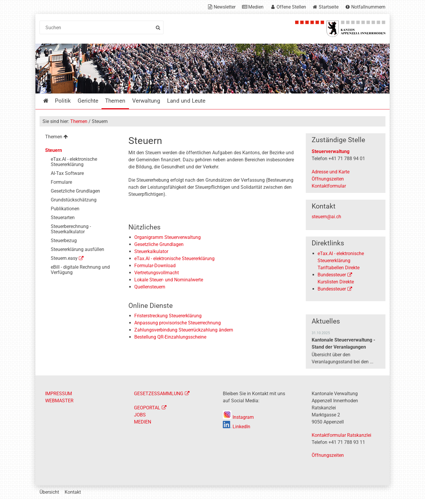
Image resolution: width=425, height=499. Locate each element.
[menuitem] (79, 137)
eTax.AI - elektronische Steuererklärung (174, 258)
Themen (78, 121)
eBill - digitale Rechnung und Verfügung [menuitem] (80, 269)
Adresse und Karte (330, 172)
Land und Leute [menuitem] (186, 100)
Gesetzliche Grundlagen (159, 244)
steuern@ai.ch (326, 216)
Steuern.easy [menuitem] (64, 258)
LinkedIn (236, 426)
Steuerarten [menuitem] (63, 217)
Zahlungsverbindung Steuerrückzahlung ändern (183, 330)
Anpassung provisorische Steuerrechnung (177, 323)
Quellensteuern (149, 287)
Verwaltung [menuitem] (146, 100)
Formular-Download (155, 265)
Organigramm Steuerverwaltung (167, 237)
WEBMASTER (59, 400)
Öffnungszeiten (328, 179)
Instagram (238, 417)
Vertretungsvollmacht (156, 272)
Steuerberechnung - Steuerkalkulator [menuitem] (71, 229)
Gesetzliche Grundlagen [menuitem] (75, 191)
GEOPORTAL (147, 408)
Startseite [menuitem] (50, 100)
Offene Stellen (291, 7)
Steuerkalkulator (151, 251)
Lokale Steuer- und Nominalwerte (168, 280)
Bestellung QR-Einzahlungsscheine (170, 337)
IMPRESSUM (58, 393)
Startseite (329, 7)
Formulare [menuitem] (61, 182)
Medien (256, 7)
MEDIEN (142, 422)
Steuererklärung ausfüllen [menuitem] (77, 249)
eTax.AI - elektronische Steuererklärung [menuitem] (74, 161)
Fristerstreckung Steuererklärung (168, 316)
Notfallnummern (368, 7)
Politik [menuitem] (63, 100)
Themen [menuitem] (115, 100)
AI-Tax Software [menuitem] (67, 173)
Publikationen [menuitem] (65, 208)
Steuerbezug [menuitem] (64, 240)
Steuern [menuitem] (53, 150)
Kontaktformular (329, 186)
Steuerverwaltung (330, 151)
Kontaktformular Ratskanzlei (341, 435)
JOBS (140, 415)
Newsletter (225, 7)
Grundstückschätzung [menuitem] (74, 200)
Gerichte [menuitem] (88, 100)
